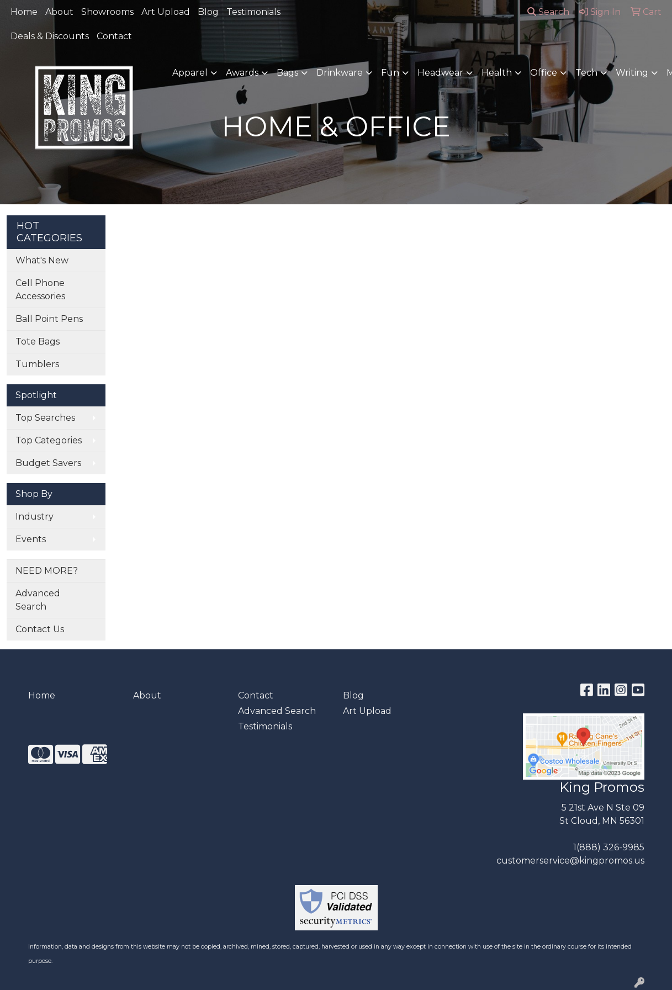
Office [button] (543, 72)
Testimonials (253, 12)
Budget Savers (48, 463)
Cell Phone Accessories (40, 289)
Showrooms (107, 12)
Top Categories (48, 440)
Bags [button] (287, 72)
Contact (114, 36)
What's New (41, 260)
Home (24, 12)
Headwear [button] (440, 72)
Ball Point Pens (49, 319)
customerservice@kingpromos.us (570, 860)
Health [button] (496, 72)
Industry (34, 516)
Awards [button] (242, 72)
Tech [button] (586, 72)
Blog (208, 12)
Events (30, 539)
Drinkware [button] (339, 72)
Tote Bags (37, 341)
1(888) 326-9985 (608, 847)
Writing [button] (632, 72)
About (59, 12)
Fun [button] (390, 72)
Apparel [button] (190, 72)
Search (548, 12)
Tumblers (37, 364)
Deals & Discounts (49, 36)
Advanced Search (37, 600)
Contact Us (39, 629)
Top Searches (45, 417)
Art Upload (165, 12)
